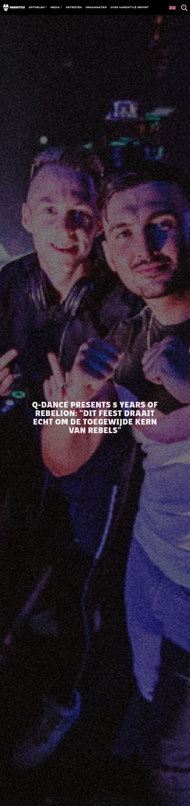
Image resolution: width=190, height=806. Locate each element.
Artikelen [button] (37, 7)
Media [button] (55, 7)
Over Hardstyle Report (129, 7)
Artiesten (74, 7)
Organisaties (96, 7)
